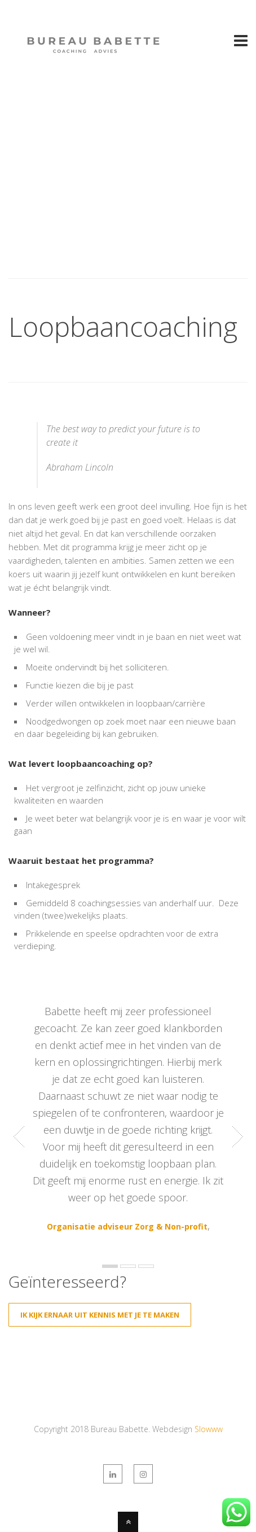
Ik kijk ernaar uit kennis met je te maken (99, 1315)
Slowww (209, 1429)
